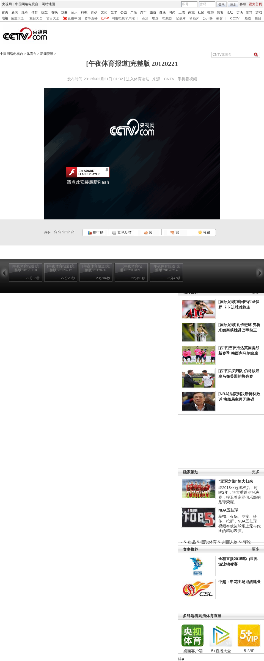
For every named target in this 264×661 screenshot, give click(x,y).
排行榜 (95, 232)
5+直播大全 (221, 651)
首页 (5, 12)
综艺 (44, 12)
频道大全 (17, 18)
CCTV (235, 18)
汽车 (143, 12)
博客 (220, 12)
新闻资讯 (46, 54)
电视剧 (167, 18)
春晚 (54, 12)
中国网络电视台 (26, 4)
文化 (104, 12)
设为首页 (255, 4)
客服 (243, 4)
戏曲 (64, 12)
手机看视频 (187, 79)
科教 (84, 12)
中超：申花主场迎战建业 (239, 582)
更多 (256, 472)
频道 (247, 18)
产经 (133, 12)
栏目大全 (36, 18)
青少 (94, 12)
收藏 (204, 232)
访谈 (239, 12)
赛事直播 (91, 18)
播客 (219, 18)
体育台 (32, 54)
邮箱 (249, 12)
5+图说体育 (207, 542)
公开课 (208, 18)
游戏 (258, 12)
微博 (210, 12)
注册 (233, 4)
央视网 (7, 4)
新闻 (15, 12)
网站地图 (48, 4)
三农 (181, 12)
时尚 (172, 12)
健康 (162, 12)
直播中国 (74, 18)
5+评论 (245, 542)
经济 (24, 12)
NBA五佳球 (228, 510)
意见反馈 (121, 232)
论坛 (230, 12)
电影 (155, 18)
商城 (191, 12)
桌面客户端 (193, 651)
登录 (221, 4)
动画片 (194, 18)
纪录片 (181, 18)
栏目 (258, 18)
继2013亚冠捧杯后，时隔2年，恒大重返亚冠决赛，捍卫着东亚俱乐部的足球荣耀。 (239, 494)
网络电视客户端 (123, 18)
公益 (123, 12)
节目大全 (52, 18)
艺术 (114, 12)
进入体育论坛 (137, 79)
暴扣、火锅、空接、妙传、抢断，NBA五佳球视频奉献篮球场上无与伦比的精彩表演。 (239, 523)
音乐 (74, 12)
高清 (145, 18)
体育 (34, 12)
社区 (201, 12)
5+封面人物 (228, 542)
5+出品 (190, 542)
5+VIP (249, 651)
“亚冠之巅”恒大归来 (235, 481)
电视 (5, 18)
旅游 (153, 12)
